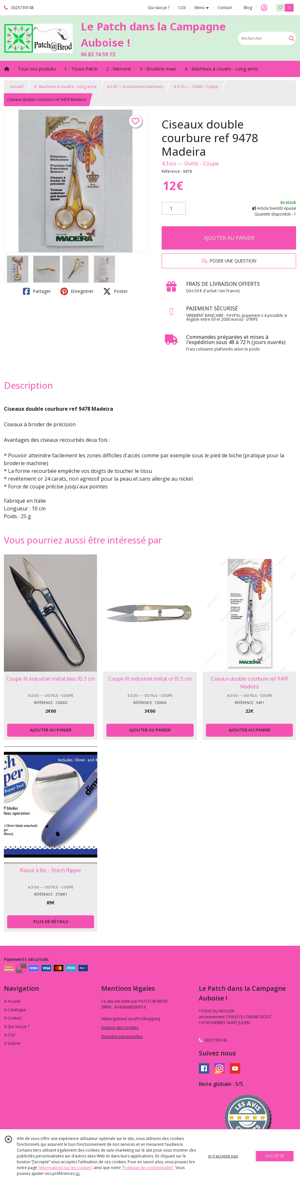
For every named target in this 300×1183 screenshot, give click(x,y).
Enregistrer (76, 291)
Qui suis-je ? (16, 1026)
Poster (115, 291)
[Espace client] (264, 8)
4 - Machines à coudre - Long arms (65, 86)
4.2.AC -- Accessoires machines (135, 86)
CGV (9, 1035)
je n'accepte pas (223, 1156)
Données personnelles (122, 1036)
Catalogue (15, 1009)
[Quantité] (174, 208)
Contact (225, 7)
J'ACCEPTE (275, 1156)
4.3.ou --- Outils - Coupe (190, 163)
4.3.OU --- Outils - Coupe (196, 86)
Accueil (16, 86)
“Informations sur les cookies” (65, 1167)
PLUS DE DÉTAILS (50, 921)
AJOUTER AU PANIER (229, 237)
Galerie (12, 1043)
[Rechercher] (291, 38)
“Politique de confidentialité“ (148, 1167)
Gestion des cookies (119, 1027)
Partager (37, 291)
